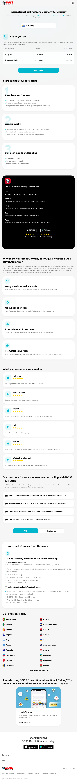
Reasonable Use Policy (34, 773)
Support (4, 760)
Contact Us (51, 531)
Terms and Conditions (8, 773)
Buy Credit (38, 70)
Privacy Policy (21, 773)
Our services (6, 755)
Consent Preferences (49, 773)
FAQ (25, 531)
